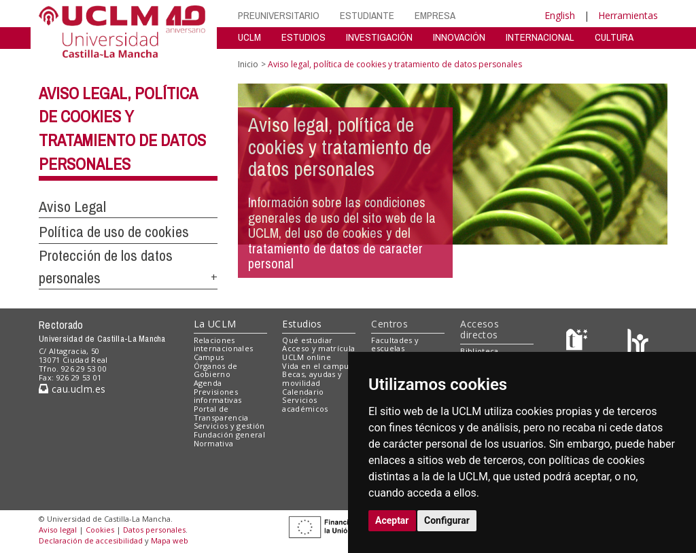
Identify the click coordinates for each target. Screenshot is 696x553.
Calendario (303, 392)
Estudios (301, 323)
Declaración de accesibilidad (91, 540)
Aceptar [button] (392, 520)
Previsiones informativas (218, 396)
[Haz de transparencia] (578, 342)
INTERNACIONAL (540, 37)
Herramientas (628, 15)
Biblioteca (479, 351)
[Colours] (638, 342)
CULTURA (614, 37)
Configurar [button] (447, 520)
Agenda (208, 383)
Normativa (214, 443)
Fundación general (230, 434)
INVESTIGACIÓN (379, 37)
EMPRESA (435, 15)
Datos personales (154, 529)
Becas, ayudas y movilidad (312, 378)
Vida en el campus (317, 366)
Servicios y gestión (229, 426)
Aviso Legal (72, 206)
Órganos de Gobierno (216, 370)
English (559, 15)
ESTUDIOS (303, 37)
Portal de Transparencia (221, 413)
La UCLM (215, 323)
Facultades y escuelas (395, 344)
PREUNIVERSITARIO (278, 15)
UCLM (249, 37)
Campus (209, 357)
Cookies (100, 529)
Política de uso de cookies (114, 231)
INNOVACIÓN (459, 37)
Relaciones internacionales (224, 344)
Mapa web (169, 540)
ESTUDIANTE (367, 15)
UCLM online (306, 357)
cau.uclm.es (72, 388)
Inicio (248, 64)
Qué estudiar (307, 340)
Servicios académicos (305, 404)
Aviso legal (58, 529)
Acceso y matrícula (318, 348)
